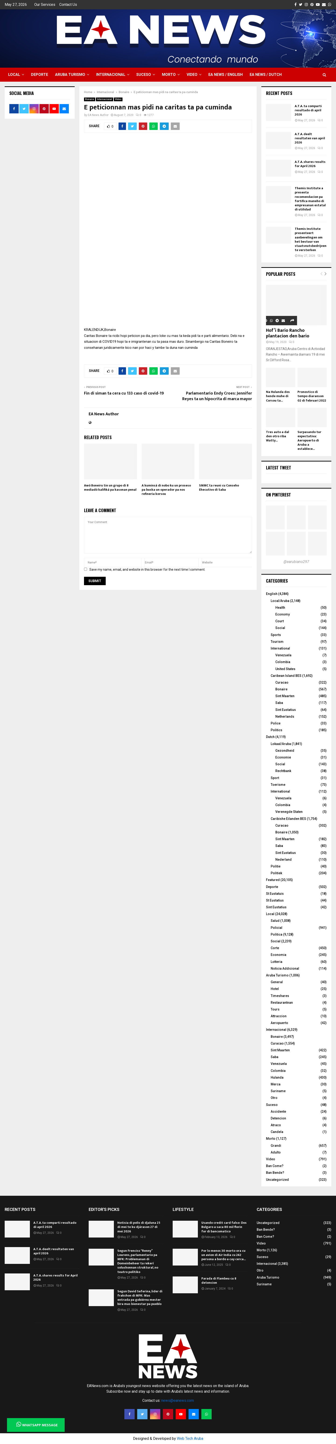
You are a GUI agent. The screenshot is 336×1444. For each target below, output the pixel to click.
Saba (279, 703)
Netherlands (284, 716)
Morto (169, 74)
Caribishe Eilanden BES (288, 819)
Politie (275, 866)
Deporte (39, 74)
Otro (274, 1098)
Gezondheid (284, 750)
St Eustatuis (275, 893)
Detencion (278, 1118)
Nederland (283, 859)
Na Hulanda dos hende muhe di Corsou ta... (278, 396)
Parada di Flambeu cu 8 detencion (218, 1280)
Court (279, 621)
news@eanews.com (177, 1400)
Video (192, 74)
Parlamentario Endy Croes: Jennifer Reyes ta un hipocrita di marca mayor (217, 396)
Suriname (278, 1091)
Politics (276, 730)
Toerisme (278, 785)
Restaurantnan (282, 1002)
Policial (276, 928)
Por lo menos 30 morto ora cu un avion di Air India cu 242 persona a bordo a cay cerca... (223, 1255)
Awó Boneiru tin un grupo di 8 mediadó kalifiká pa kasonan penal (110, 487)
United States (285, 669)
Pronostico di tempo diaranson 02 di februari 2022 (312, 396)
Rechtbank (283, 771)
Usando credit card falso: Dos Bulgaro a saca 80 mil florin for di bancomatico (224, 1227)
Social (280, 628)
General (277, 982)
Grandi (276, 1145)
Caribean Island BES (286, 676)
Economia (278, 955)
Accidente (278, 1111)
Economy (282, 614)
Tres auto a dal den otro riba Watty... (277, 436)
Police (275, 723)
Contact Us (68, 4)
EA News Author (98, 115)
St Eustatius (275, 900)
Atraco (276, 1125)
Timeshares (280, 996)
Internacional (110, 74)
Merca (275, 1084)
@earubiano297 (296, 561)
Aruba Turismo (70, 74)
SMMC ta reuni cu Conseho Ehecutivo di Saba (219, 487)
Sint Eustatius (285, 710)
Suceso (143, 74)
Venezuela (283, 655)
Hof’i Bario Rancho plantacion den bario (287, 333)
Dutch (270, 737)
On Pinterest (278, 495)
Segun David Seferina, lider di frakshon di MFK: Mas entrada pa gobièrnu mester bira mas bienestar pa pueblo (139, 1298)
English (271, 594)
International (280, 648)
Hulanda (277, 1077)
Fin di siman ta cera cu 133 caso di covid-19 (124, 393)
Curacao (281, 682)
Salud (275, 921)
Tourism (277, 641)
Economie (283, 757)
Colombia (282, 662)
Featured (273, 880)
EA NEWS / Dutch (266, 74)
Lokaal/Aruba (281, 744)
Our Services (44, 4)
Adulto (276, 1152)
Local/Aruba (280, 601)
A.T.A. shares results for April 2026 (310, 164)
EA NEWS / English (225, 74)
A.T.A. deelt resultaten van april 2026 (310, 138)
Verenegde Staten (289, 812)
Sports (276, 635)
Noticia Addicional (285, 968)
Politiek (276, 873)
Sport (275, 778)
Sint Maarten (284, 696)
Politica (276, 934)
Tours (275, 1009)
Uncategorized (277, 1180)
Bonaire (89, 99)
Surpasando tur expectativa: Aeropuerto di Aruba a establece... (309, 440)
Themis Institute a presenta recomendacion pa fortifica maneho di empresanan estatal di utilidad (310, 198)
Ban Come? (275, 1166)
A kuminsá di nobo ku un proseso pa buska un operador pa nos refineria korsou (166, 489)
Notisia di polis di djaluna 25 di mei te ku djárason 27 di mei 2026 (138, 1227)
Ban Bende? (275, 1173)
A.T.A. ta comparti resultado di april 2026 (308, 110)
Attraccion (279, 1016)
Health (280, 607)
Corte (275, 948)
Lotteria (276, 962)
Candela (277, 1132)
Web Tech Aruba (190, 1438)
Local (14, 74)
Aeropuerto (279, 1023)
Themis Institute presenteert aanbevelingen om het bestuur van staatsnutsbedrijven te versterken (310, 239)
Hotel (275, 989)
